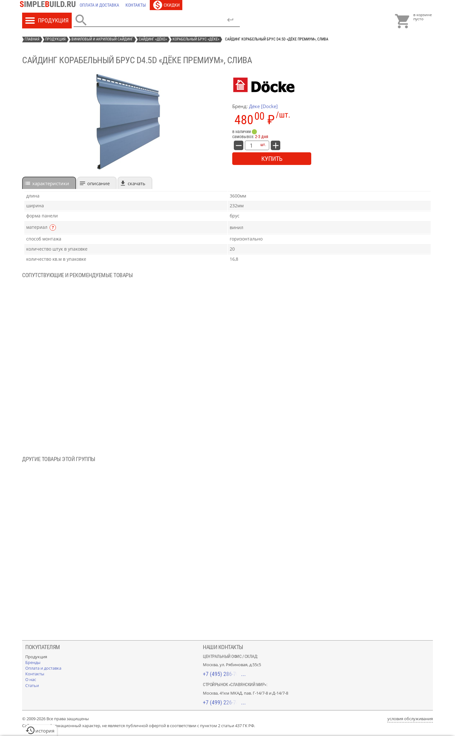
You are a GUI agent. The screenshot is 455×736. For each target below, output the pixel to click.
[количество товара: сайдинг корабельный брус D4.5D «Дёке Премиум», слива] (251, 145)
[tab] (49, 183)
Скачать (136, 183)
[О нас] (30, 679)
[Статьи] (32, 685)
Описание (98, 183)
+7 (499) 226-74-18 (224, 702)
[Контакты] (136, 5)
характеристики (50, 183)
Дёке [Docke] (263, 106)
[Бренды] (32, 662)
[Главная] (49, 5)
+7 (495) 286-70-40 (224, 674)
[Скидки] (166, 5)
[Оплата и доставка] (99, 5)
